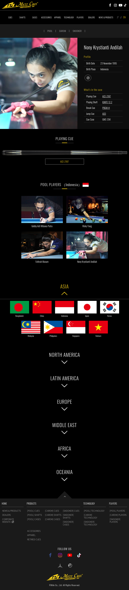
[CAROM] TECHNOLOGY (90, 516)
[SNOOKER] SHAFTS (68, 516)
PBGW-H (106, 108)
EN (124, 17)
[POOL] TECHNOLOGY (94, 510)
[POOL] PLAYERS (117, 510)
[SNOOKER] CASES (68, 523)
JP (118, 17)
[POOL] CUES (33, 510)
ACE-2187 (106, 96)
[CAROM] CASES (52, 519)
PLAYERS (80, 17)
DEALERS (91, 17)
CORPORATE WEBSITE (8, 521)
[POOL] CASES (34, 519)
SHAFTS (22, 17)
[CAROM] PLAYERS (118, 514)
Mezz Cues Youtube (120, 5)
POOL (49, 31)
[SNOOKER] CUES (71, 510)
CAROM (62, 31)
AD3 (104, 113)
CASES (34, 17)
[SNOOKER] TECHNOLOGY (90, 523)
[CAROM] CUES (52, 510)
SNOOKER (77, 31)
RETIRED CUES (34, 539)
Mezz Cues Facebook (110, 5)
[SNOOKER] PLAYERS (115, 521)
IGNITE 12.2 (107, 102)
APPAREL (57, 17)
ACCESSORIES (46, 17)
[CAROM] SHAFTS (53, 514)
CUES (10, 17)
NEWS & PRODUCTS (106, 17)
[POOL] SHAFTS (34, 514)
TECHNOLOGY (69, 17)
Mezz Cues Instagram (115, 5)
